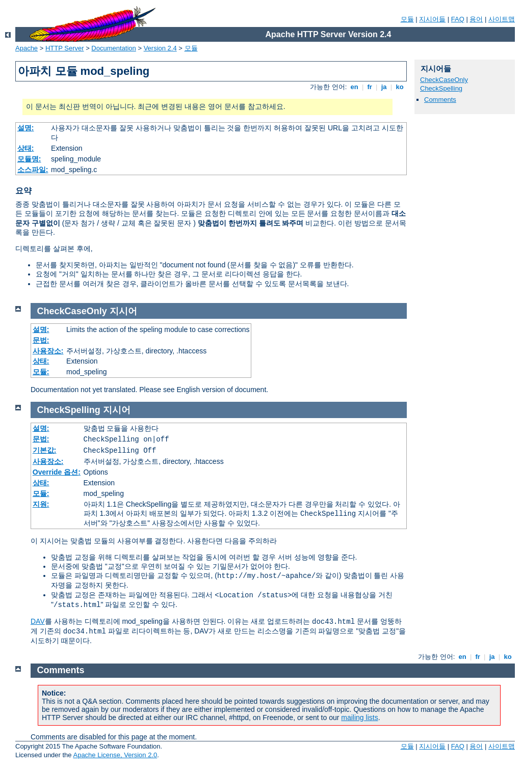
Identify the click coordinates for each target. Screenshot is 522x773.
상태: (25, 148)
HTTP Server (64, 48)
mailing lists (359, 717)
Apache (26, 48)
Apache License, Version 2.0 (115, 755)
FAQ (457, 19)
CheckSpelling (441, 88)
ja (383, 87)
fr (370, 87)
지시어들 (432, 19)
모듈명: (29, 159)
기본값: (45, 450)
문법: (41, 340)
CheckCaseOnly (444, 80)
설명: (25, 128)
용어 (476, 19)
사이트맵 (501, 19)
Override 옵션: (57, 472)
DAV (38, 621)
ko (399, 87)
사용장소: (48, 351)
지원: (41, 504)
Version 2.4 (160, 48)
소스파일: (32, 169)
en (354, 87)
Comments (440, 99)
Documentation (113, 48)
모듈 (407, 19)
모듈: (41, 372)
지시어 (123, 311)
